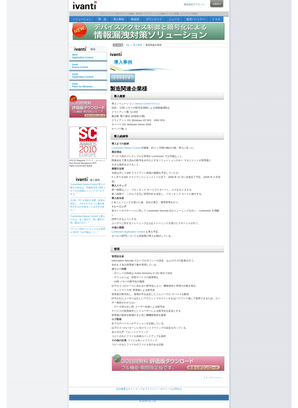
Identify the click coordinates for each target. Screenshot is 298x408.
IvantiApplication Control (82, 75)
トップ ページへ (214, 377)
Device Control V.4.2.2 (147, 103)
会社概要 (121, 388)
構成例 (135, 19)
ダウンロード (154, 19)
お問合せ (177, 388)
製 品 (102, 19)
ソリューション (82, 19)
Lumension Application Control (128, 231)
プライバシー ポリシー (157, 388)
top (127, 45)
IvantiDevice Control (80, 66)
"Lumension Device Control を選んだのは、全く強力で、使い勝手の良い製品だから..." (87, 219)
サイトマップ (135, 388)
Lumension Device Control (126, 147)
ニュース (174, 19)
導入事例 (118, 19)
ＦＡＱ (216, 19)
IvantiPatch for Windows (82, 85)
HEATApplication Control (82, 56)
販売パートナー (196, 19)
